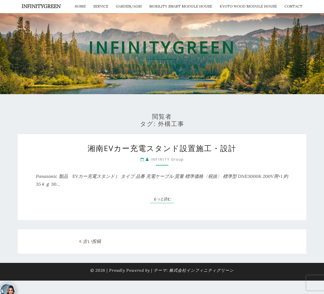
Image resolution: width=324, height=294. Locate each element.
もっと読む (163, 198)
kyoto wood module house (248, 6)
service (100, 6)
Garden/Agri (129, 6)
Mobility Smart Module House (180, 6)
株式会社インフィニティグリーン (201, 270)
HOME (80, 6)
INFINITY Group (167, 159)
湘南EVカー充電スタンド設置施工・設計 (166, 148)
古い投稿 (90, 241)
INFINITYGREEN (41, 6)
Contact (293, 6)
